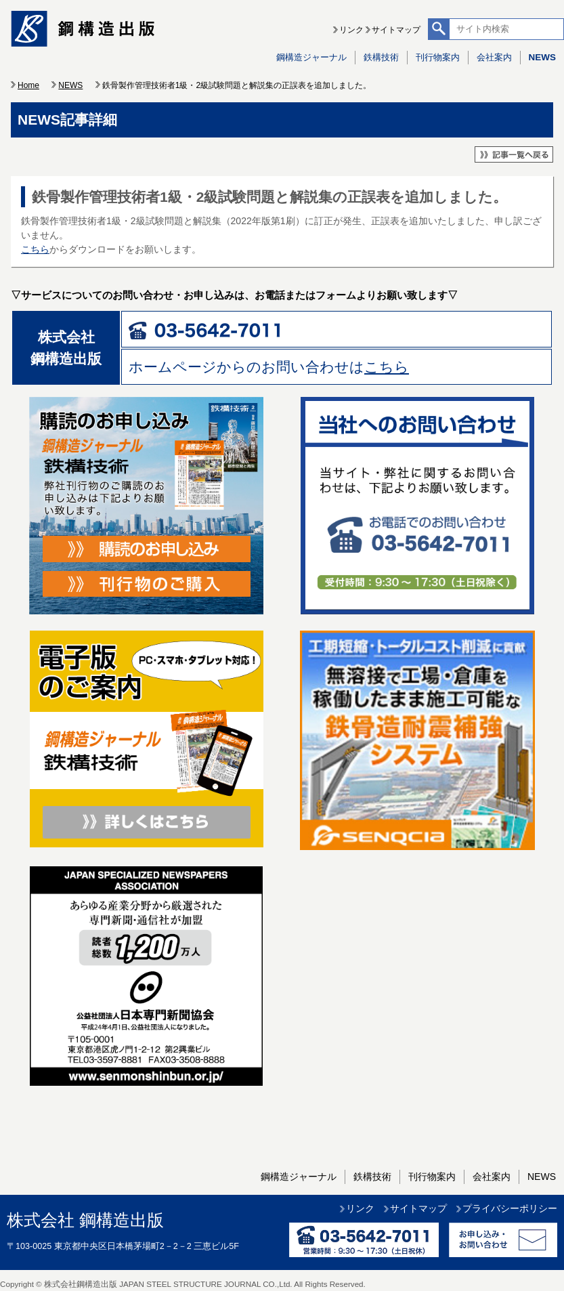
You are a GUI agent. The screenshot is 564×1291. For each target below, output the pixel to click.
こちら (35, 249)
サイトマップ (396, 30)
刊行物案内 (438, 57)
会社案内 (494, 57)
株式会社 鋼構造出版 (85, 1220)
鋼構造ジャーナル (311, 57)
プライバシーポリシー (509, 1208)
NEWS (542, 57)
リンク (351, 30)
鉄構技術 (381, 57)
